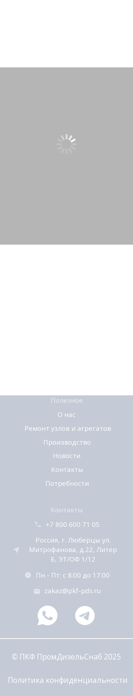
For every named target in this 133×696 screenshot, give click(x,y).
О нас (66, 414)
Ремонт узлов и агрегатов (67, 428)
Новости (67, 455)
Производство (67, 442)
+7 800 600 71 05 (73, 524)
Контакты (67, 469)
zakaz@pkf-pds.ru (72, 590)
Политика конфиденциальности (68, 680)
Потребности (67, 483)
